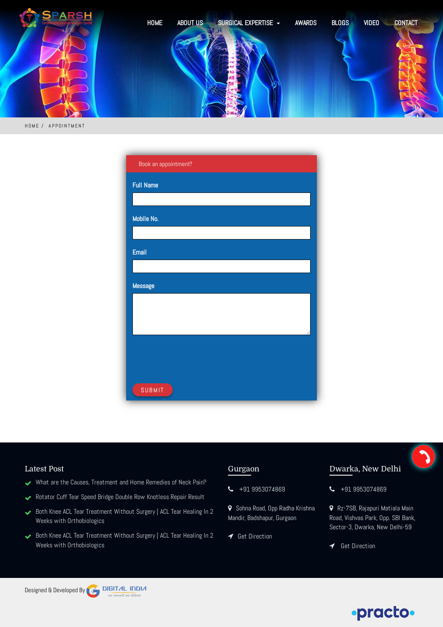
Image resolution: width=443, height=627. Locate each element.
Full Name (145, 185)
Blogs (340, 23)
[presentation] (196, 357)
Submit (152, 390)
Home (154, 23)
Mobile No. (145, 218)
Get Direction (255, 536)
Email (139, 252)
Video (371, 23)
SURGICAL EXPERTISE (249, 23)
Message (143, 285)
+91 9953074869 (262, 489)
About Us (190, 23)
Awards (305, 23)
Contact (405, 23)
